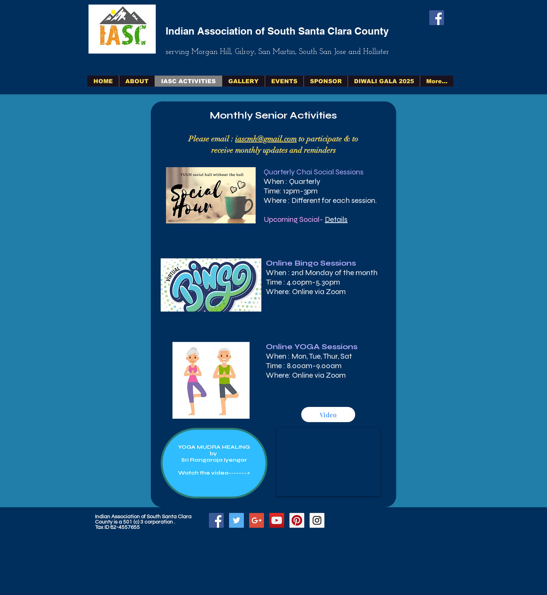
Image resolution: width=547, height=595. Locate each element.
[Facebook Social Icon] (436, 17)
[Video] (328, 414)
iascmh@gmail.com (266, 139)
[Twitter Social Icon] (236, 520)
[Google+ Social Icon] (256, 520)
